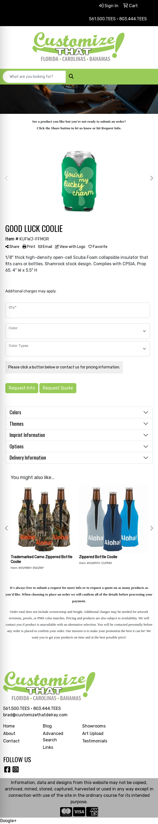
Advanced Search (53, 736)
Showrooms (94, 726)
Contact (11, 740)
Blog (47, 726)
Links (48, 747)
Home (9, 726)
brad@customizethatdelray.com (35, 714)
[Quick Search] (34, 77)
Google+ (8, 820)
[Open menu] (147, 76)
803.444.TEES (47, 708)
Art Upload (92, 733)
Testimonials (94, 740)
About (9, 733)
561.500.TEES (16, 708)
